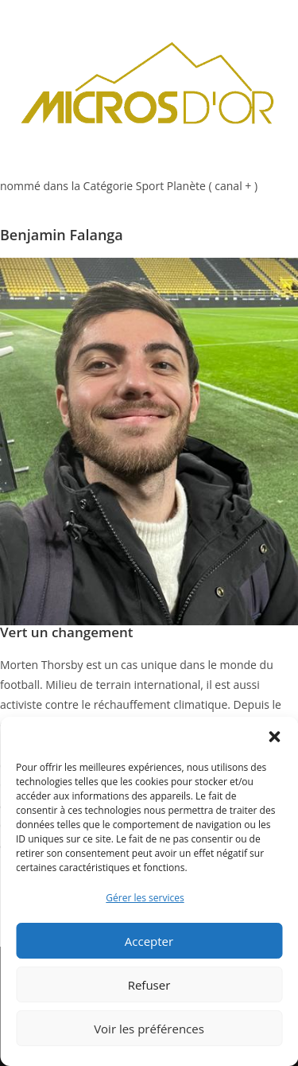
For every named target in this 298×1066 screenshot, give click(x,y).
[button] (274, 737)
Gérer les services (145, 898)
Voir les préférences (149, 1029)
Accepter (149, 941)
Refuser (149, 985)
